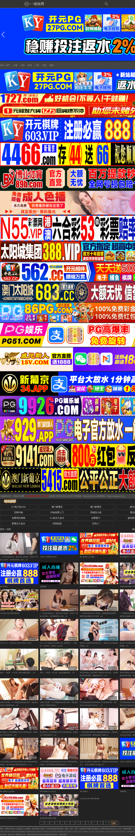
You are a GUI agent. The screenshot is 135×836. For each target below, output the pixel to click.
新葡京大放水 (18, 523)
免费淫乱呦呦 (18, 518)
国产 (8, 65)
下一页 (107, 823)
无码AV (95, 523)
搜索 (51, 65)
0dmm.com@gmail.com (116, 496)
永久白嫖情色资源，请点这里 (37, 496)
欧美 (30, 65)
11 (94, 823)
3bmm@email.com (90, 496)
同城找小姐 (95, 512)
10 (88, 823)
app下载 (29, 4)
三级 (37, 65)
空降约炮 (18, 512)
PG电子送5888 (18, 507)
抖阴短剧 (57, 523)
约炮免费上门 (57, 512)
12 (100, 823)
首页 (2, 65)
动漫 (44, 65)
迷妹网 (39, 4)
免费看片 (95, 518)
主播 (15, 65)
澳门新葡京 (57, 507)
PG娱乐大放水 (57, 518)
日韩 (22, 65)
